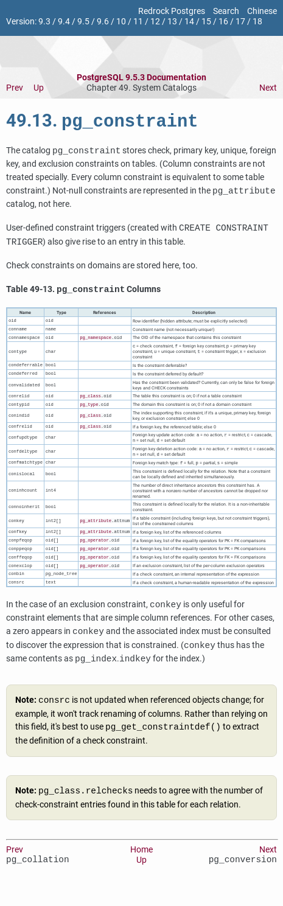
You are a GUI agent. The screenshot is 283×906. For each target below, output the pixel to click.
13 (172, 21)
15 (206, 21)
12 (155, 21)
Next (268, 88)
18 (257, 21)
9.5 (83, 21)
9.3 (44, 21)
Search (226, 11)
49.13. (102, 123)
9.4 (64, 21)
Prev (14, 88)
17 (240, 21)
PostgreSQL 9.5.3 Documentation (141, 77)
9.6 (103, 21)
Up (38, 88)
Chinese (262, 11)
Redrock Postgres (171, 11)
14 (189, 21)
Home (141, 865)
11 (138, 21)
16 (223, 21)
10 (121, 21)
